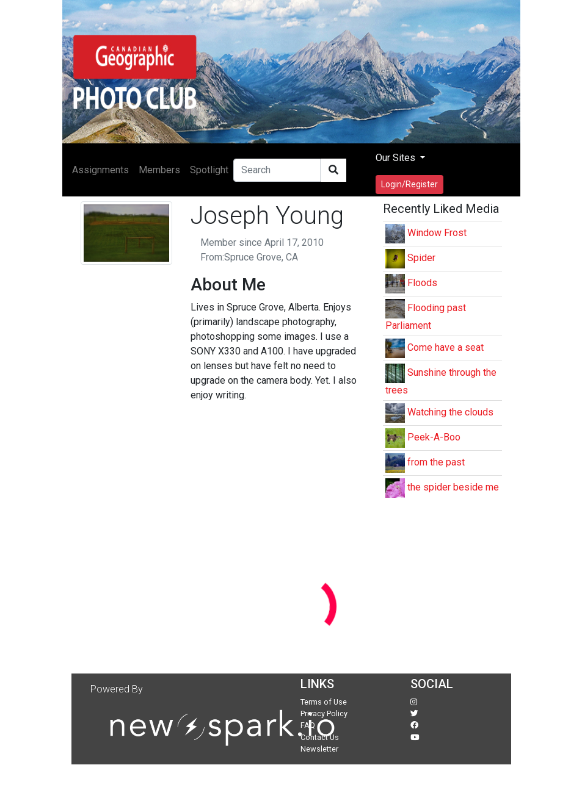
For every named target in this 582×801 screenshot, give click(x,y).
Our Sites (397, 157)
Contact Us (319, 737)
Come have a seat (445, 347)
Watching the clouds (450, 412)
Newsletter (319, 748)
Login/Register (409, 184)
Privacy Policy (323, 713)
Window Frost (437, 233)
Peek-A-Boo (433, 437)
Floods (422, 283)
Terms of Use (323, 701)
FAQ (307, 725)
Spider (421, 258)
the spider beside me (453, 487)
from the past (436, 462)
